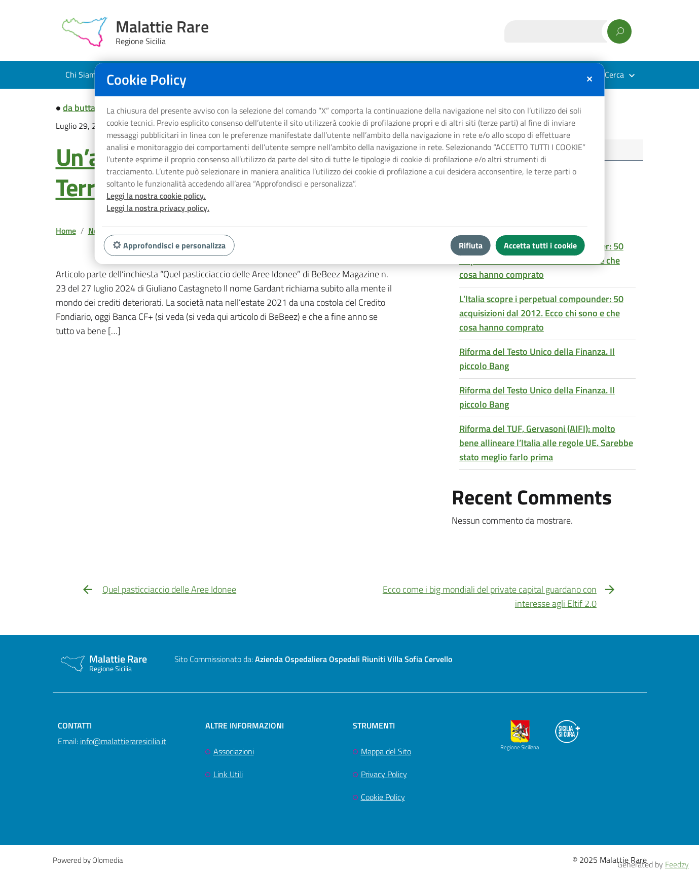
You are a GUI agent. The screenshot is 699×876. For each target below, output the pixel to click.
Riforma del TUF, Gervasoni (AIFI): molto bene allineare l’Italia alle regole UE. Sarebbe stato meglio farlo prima (546, 444)
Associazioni (233, 753)
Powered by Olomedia (88, 861)
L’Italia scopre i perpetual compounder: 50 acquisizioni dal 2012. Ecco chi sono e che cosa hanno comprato (541, 314)
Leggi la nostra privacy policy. (157, 208)
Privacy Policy (384, 776)
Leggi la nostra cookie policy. (156, 196)
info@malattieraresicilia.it (123, 743)
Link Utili (228, 776)
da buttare (83, 108)
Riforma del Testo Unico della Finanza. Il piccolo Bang (537, 360)
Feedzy (677, 864)
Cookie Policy (383, 798)
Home (66, 231)
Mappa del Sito (386, 753)
